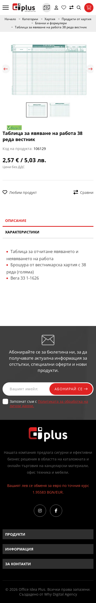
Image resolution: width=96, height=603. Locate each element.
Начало (10, 19)
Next (90, 69)
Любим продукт (20, 192)
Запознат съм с (49, 403)
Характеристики (22, 232)
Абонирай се (71, 388)
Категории (30, 19)
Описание (15, 220)
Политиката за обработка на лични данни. (49, 403)
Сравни (83, 192)
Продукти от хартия (76, 19)
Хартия (50, 19)
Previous (5, 69)
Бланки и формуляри (51, 23)
